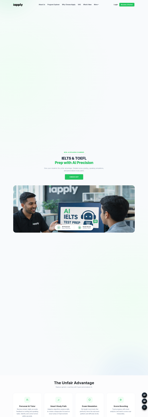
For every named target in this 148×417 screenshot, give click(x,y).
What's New (87, 4)
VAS (79, 4)
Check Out (74, 177)
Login (116, 4)
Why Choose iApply (68, 4)
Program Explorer (53, 4)
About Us (42, 4)
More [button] (96, 4)
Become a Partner (127, 4)
